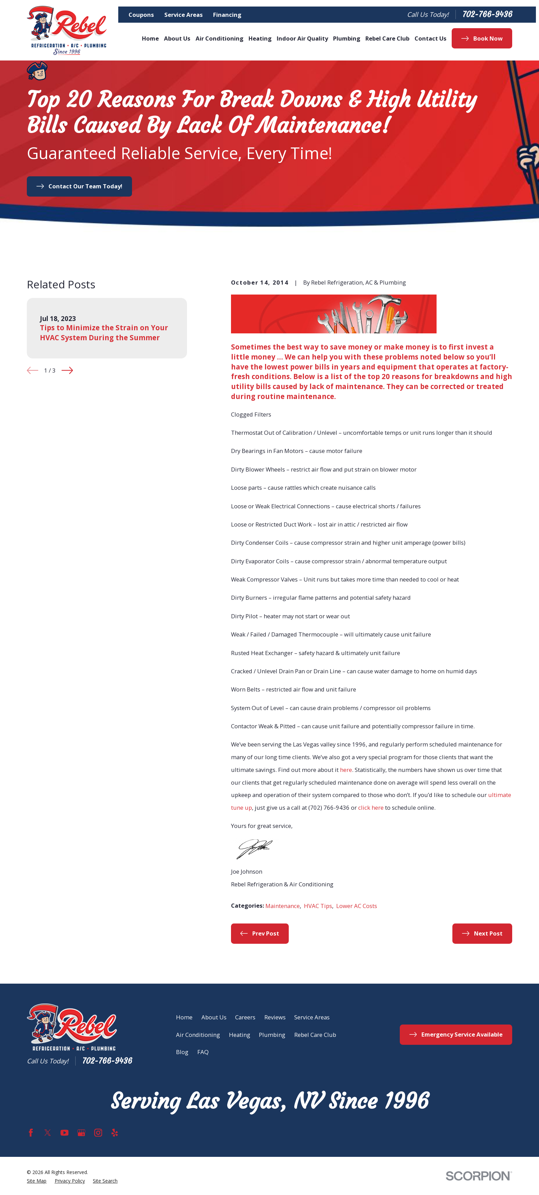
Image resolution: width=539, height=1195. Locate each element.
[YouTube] (64, 1133)
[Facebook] (31, 1133)
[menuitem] (36, 1181)
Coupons (141, 15)
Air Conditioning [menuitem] (219, 38)
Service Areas (183, 15)
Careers (245, 1017)
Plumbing (272, 1035)
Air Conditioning (198, 1035)
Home (184, 1017)
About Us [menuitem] (177, 38)
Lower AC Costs (356, 906)
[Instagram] (98, 1133)
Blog (182, 1052)
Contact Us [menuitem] (431, 38)
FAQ (203, 1052)
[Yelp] (115, 1133)
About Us (214, 1017)
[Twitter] (48, 1133)
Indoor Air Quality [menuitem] (302, 38)
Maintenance (282, 906)
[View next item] (67, 370)
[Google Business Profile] (81, 1133)
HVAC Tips (318, 906)
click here (371, 807)
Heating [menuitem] (260, 38)
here (346, 770)
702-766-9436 (487, 14)
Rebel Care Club (315, 1035)
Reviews (275, 1017)
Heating (239, 1035)
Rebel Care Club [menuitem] (387, 38)
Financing (227, 15)
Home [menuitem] (150, 38)
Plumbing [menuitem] (346, 38)
